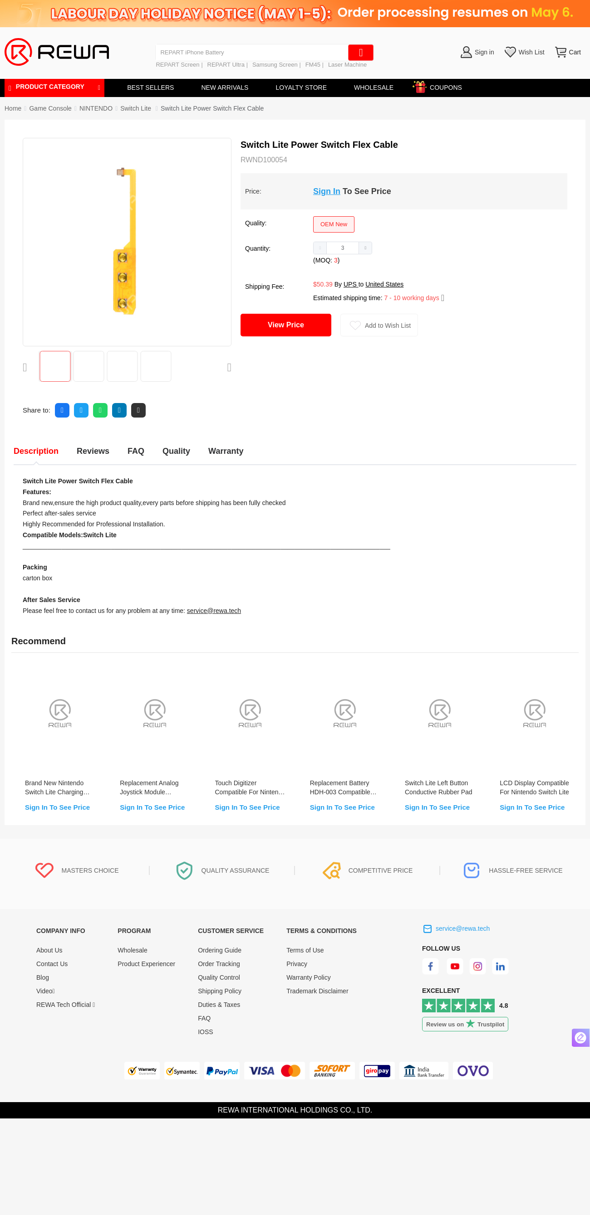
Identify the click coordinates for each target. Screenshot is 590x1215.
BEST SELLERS (150, 87)
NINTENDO (96, 108)
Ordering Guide (219, 950)
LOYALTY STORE (301, 87)
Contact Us (52, 963)
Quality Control (219, 977)
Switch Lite (136, 108)
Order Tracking (219, 963)
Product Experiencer (146, 963)
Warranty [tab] (225, 451)
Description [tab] (36, 451)
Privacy (296, 963)
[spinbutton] (342, 248)
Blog (42, 977)
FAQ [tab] (136, 451)
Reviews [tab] (93, 451)
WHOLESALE (373, 87)
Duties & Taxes (219, 1004)
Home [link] (13, 108)
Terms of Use (305, 950)
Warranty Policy (308, 977)
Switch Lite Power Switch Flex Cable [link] (212, 108)
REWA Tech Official (65, 1004)
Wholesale (132, 950)
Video (45, 991)
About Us (49, 950)
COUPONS (441, 86)
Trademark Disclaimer (317, 991)
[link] (50, 108)
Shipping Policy (219, 991)
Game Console (50, 108)
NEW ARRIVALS (224, 87)
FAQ (204, 1018)
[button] (320, 248)
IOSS (205, 1031)
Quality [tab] (176, 451)
